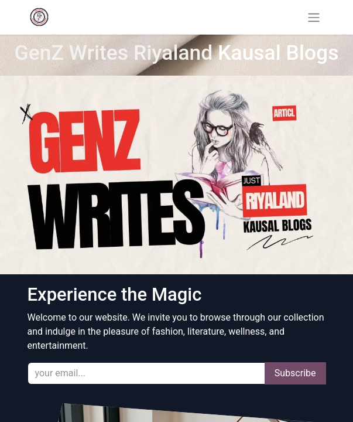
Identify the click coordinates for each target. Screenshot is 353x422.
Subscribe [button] (295, 373)
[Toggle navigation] (313, 17)
